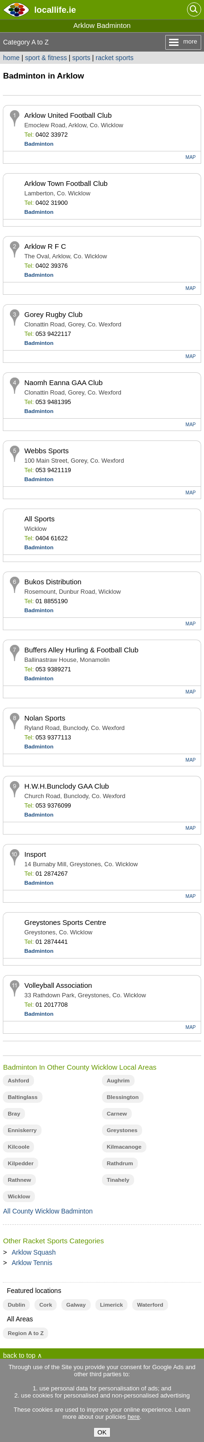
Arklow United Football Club (67, 115)
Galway (75, 1304)
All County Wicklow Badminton (48, 1211)
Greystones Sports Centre (65, 922)
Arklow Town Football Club (65, 183)
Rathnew (19, 1180)
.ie (55, 10)
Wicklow (19, 1196)
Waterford (150, 1304)
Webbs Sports (46, 451)
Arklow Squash (34, 1252)
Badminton (38, 144)
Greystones (122, 1130)
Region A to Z (25, 1333)
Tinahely (118, 1180)
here (134, 1416)
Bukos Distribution (52, 582)
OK (101, 1432)
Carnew (117, 1113)
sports (81, 58)
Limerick (111, 1304)
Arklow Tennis (32, 1262)
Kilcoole (18, 1146)
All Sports (39, 519)
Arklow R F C (45, 246)
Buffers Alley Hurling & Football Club (81, 650)
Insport (35, 854)
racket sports (115, 58)
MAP (191, 157)
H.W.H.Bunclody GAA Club (66, 786)
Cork (45, 1304)
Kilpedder (21, 1163)
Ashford (18, 1080)
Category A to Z (26, 42)
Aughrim (118, 1080)
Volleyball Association (58, 985)
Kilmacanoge (124, 1146)
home (11, 58)
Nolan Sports (44, 718)
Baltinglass (22, 1097)
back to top (19, 1355)
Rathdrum (120, 1163)
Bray (14, 1113)
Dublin (16, 1304)
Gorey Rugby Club (53, 314)
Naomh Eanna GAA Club (63, 382)
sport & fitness (46, 58)
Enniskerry (22, 1130)
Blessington (123, 1097)
